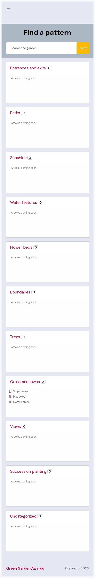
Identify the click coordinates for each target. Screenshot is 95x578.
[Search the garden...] (41, 48)
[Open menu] (8, 9)
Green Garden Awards (25, 568)
